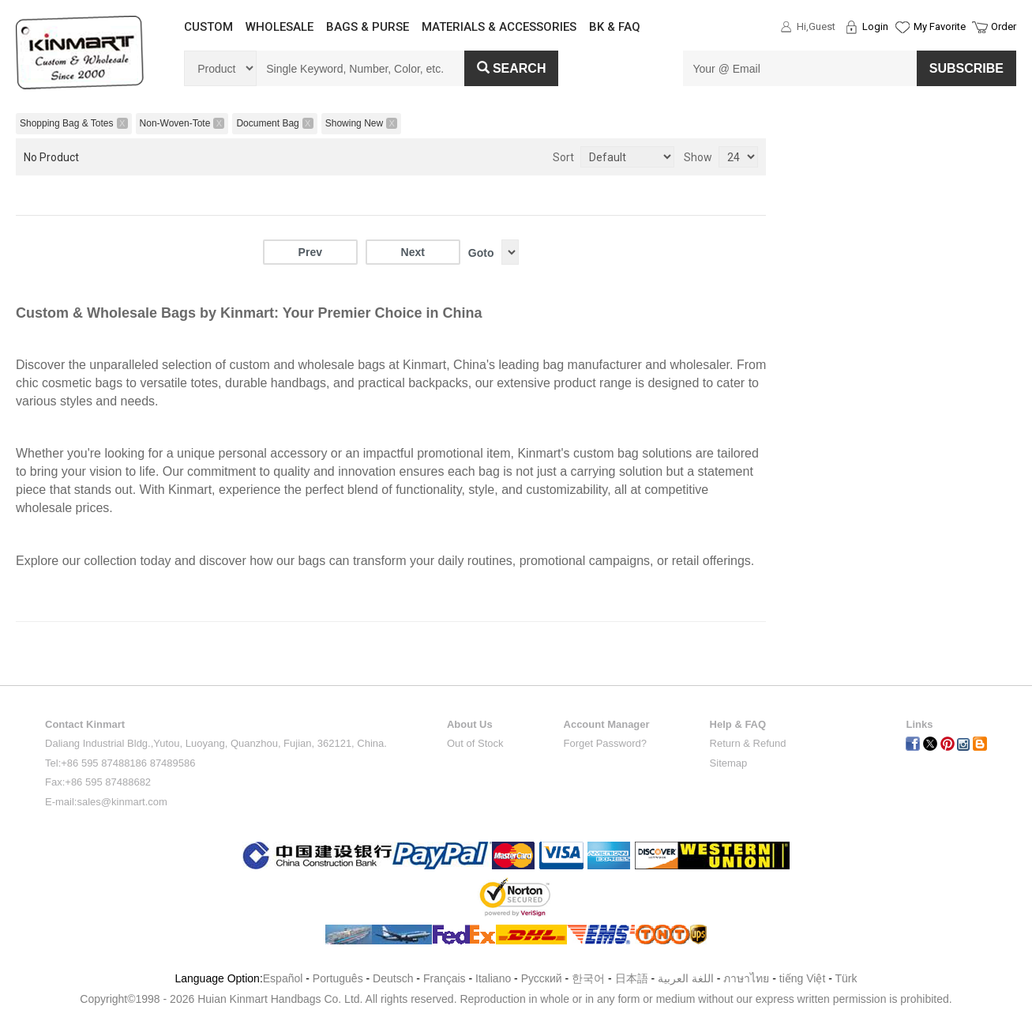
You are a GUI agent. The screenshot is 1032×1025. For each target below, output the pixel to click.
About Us (470, 724)
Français (444, 978)
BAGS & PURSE (367, 27)
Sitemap (729, 763)
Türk (846, 978)
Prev (310, 252)
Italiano (493, 978)
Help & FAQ (738, 724)
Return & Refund (748, 743)
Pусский (541, 978)
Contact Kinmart (85, 724)
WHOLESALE (279, 27)
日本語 (631, 978)
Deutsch (393, 978)
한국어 (588, 978)
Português (338, 978)
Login (875, 26)
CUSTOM (208, 27)
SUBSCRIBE (966, 68)
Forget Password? (605, 743)
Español (283, 978)
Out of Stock (475, 743)
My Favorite (940, 26)
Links (919, 724)
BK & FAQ (614, 27)
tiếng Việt (802, 978)
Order (1003, 26)
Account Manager (607, 724)
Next (413, 252)
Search (511, 68)
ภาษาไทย (746, 978)
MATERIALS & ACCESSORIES (499, 27)
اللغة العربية (687, 978)
